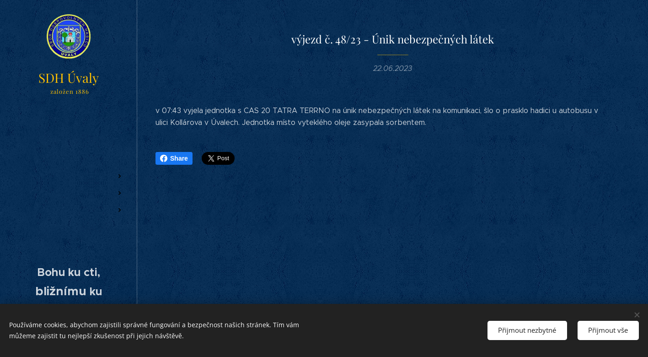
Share (174, 158)
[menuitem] (68, 132)
